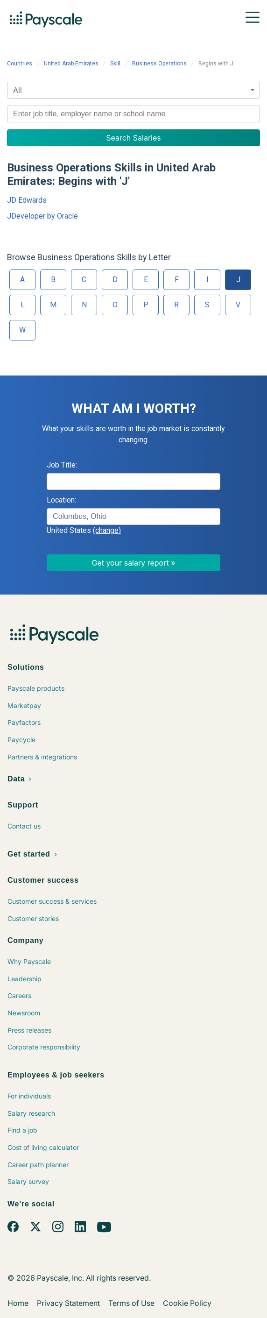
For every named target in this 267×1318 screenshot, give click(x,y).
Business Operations (159, 63)
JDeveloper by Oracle (42, 216)
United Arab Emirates (71, 63)
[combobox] (133, 114)
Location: (61, 500)
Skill (115, 63)
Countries (19, 63)
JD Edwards (27, 200)
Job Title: (62, 465)
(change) (107, 530)
